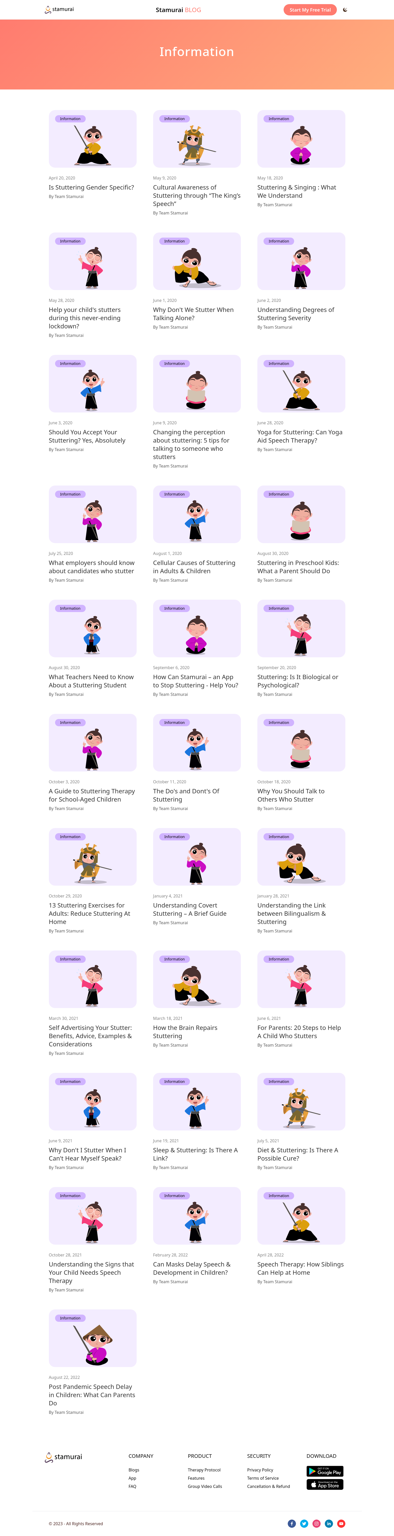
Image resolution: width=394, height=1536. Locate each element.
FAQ (132, 1486)
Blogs (133, 1470)
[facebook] (292, 1524)
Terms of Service (263, 1478)
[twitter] (304, 1524)
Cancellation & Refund (268, 1486)
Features (196, 1478)
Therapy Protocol (204, 1470)
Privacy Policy (260, 1470)
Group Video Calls (205, 1486)
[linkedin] (329, 1524)
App (132, 1478)
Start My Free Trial (310, 10)
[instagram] (316, 1524)
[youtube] (341, 1524)
